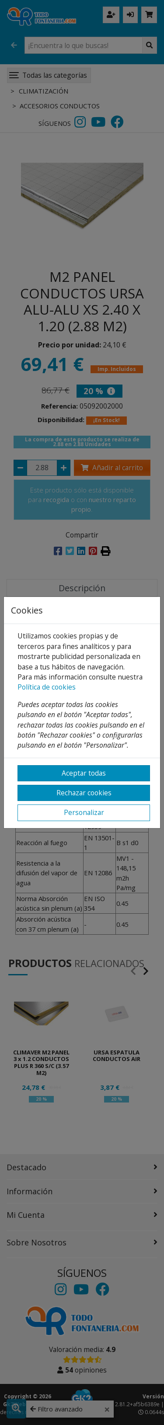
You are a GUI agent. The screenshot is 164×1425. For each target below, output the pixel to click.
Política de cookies (46, 687)
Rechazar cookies (84, 792)
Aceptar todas (84, 773)
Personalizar (84, 812)
